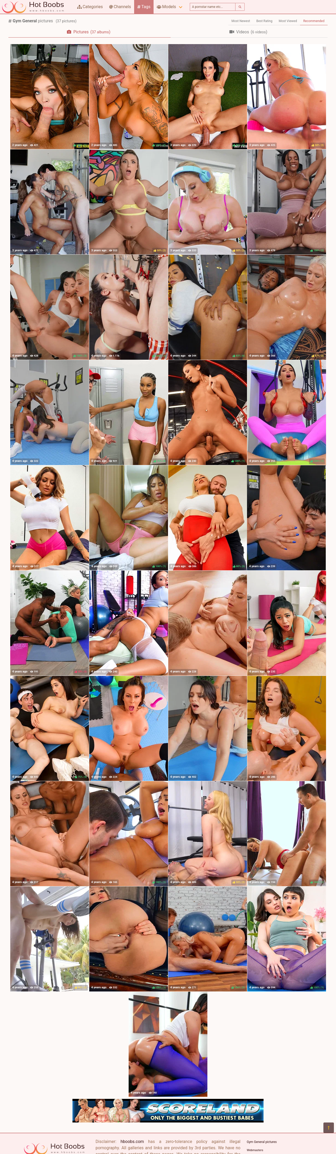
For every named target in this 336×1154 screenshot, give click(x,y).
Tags (143, 6)
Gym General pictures (262, 1142)
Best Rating (264, 21)
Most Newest (241, 21)
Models (166, 6)
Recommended (313, 21)
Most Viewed (288, 21)
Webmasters (255, 1150)
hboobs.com (132, 1141)
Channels (120, 6)
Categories (90, 6)
